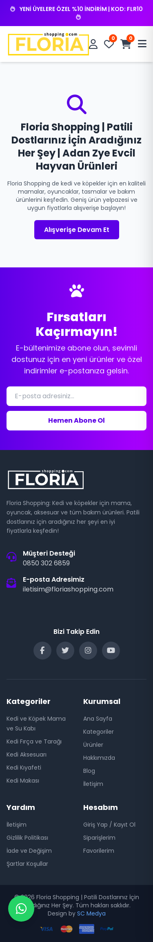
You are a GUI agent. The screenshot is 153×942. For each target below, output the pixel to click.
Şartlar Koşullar (27, 864)
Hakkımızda (99, 758)
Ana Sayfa (97, 719)
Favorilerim (98, 851)
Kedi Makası (23, 781)
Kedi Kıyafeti (24, 767)
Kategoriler (98, 732)
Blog (89, 771)
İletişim (93, 784)
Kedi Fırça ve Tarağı (34, 741)
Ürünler (93, 745)
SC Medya (91, 913)
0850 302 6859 (46, 563)
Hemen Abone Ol (76, 420)
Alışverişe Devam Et (76, 229)
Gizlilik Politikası (27, 838)
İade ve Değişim (29, 851)
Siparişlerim (99, 838)
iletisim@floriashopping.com (68, 589)
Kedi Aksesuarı (27, 754)
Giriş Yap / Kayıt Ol (109, 825)
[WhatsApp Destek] (21, 909)
